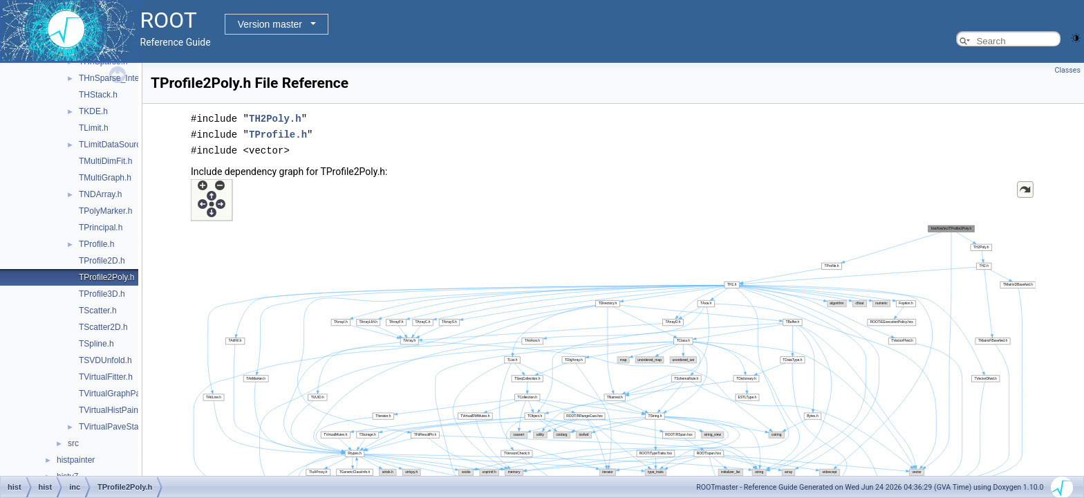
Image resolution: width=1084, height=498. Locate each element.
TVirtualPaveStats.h (115, 427)
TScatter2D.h (103, 327)
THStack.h (98, 95)
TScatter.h (98, 310)
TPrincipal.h (100, 227)
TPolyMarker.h (105, 211)
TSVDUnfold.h (105, 360)
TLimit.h (94, 128)
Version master (270, 24)
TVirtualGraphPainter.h (121, 393)
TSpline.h (96, 344)
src (73, 443)
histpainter (76, 460)
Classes (1068, 70)
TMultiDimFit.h (105, 161)
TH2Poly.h (275, 117)
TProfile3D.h (102, 294)
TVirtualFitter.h (106, 377)
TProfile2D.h (102, 261)
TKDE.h (93, 111)
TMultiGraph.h (105, 178)
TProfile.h (96, 244)
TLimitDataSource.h (115, 144)
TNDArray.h (100, 194)
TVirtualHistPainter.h (116, 410)
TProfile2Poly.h (106, 277)
